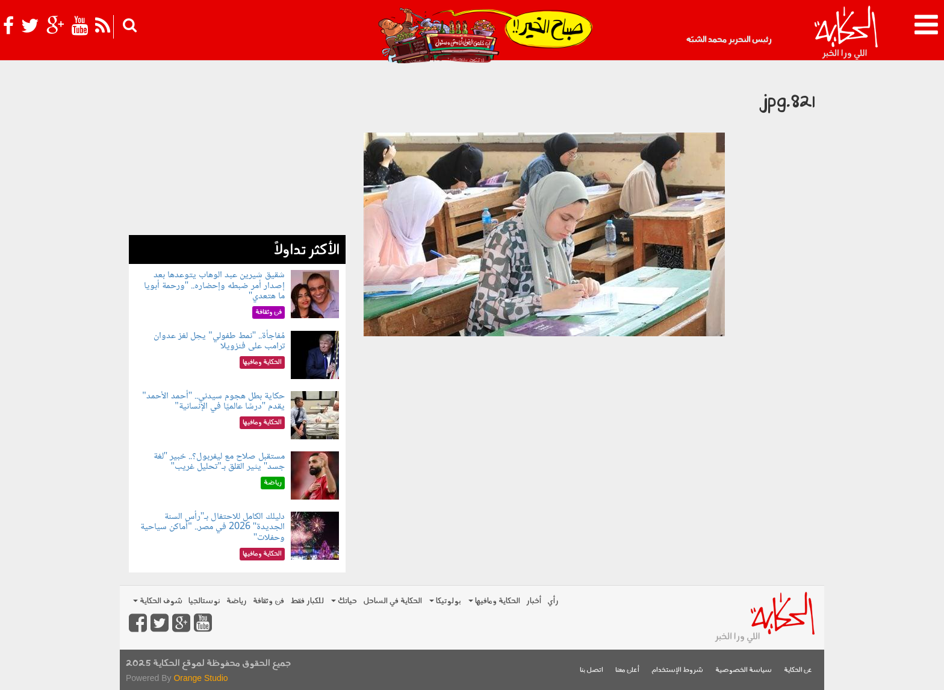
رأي (553, 601)
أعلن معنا (627, 670)
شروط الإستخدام (677, 670)
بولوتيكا (445, 601)
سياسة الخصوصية (743, 670)
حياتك (344, 601)
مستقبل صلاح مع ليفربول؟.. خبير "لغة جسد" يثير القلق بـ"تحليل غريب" (219, 461)
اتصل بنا (591, 670)
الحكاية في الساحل (392, 601)
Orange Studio (200, 678)
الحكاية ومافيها (494, 601)
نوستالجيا (204, 601)
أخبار (533, 601)
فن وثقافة (268, 601)
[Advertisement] (237, 150)
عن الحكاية (798, 670)
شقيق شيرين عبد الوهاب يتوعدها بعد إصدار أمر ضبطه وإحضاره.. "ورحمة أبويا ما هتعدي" (214, 285)
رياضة (236, 601)
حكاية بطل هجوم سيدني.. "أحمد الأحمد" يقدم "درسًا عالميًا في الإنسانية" (213, 401)
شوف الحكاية (157, 601)
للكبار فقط (307, 601)
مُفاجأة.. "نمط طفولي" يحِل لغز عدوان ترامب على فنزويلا (219, 341)
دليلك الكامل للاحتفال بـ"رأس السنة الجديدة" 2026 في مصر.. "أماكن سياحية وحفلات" (212, 527)
